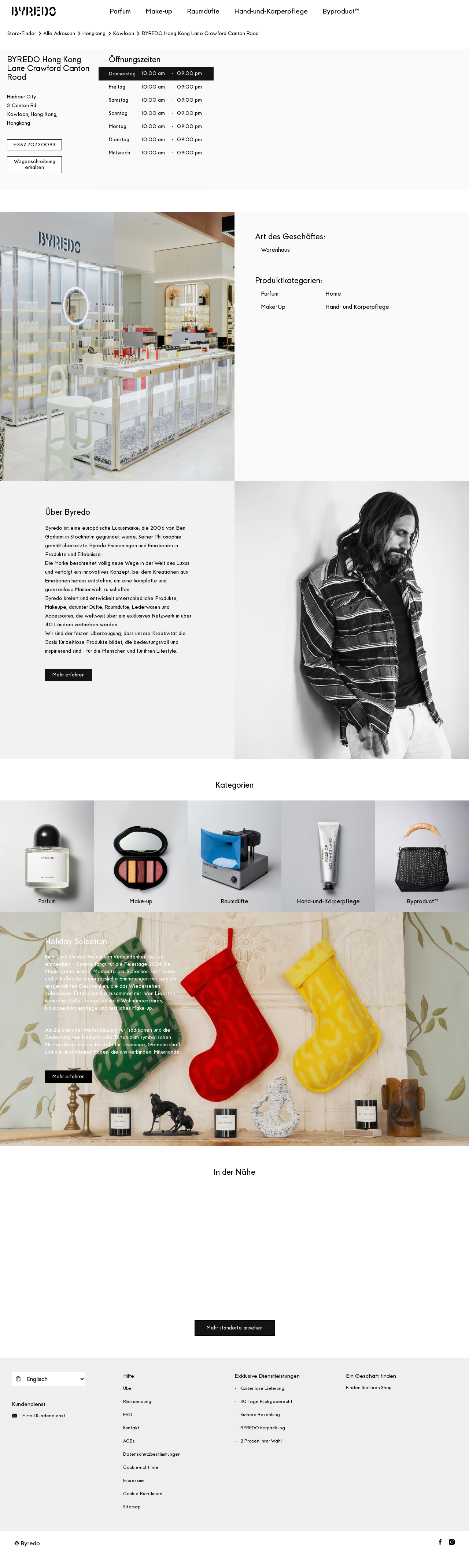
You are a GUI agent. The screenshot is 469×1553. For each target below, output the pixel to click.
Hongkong (94, 33)
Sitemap (131, 1506)
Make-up (158, 11)
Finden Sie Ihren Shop (368, 1387)
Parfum (120, 11)
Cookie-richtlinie (140, 1467)
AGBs (129, 1441)
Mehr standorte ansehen (235, 1328)
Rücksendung (137, 1401)
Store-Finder (21, 33)
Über (128, 1388)
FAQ (127, 1414)
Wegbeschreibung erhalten (34, 164)
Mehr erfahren (68, 675)
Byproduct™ (340, 11)
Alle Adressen (59, 33)
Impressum (133, 1480)
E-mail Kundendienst (38, 1415)
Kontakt (131, 1427)
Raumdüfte (203, 11)
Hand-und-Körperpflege (271, 11)
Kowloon (123, 33)
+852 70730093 (34, 145)
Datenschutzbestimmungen (152, 1454)
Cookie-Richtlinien (142, 1493)
